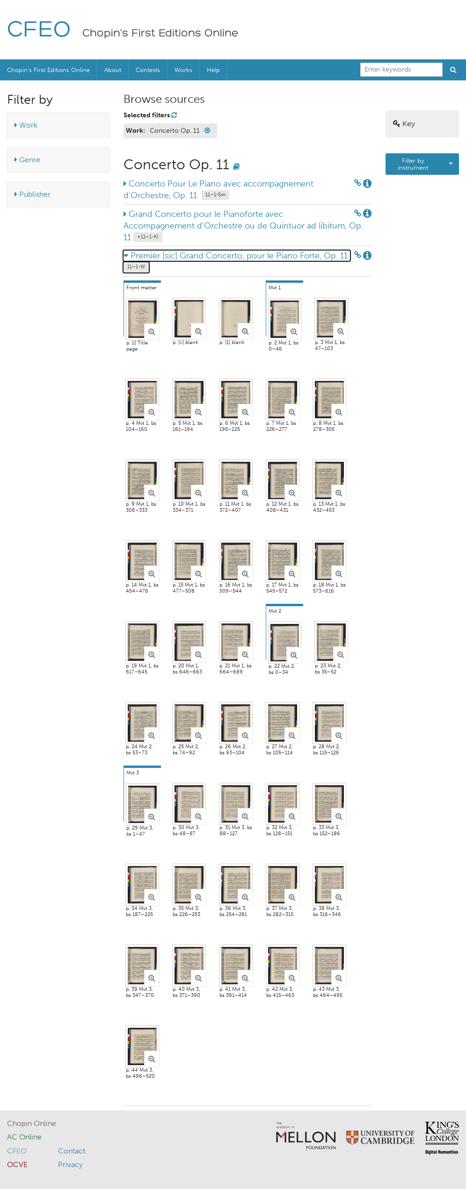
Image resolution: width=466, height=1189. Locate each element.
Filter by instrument (413, 164)
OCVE (17, 1164)
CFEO (39, 31)
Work (26, 125)
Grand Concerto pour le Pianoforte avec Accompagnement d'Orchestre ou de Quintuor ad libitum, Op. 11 (243, 226)
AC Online (24, 1136)
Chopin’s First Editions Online (48, 69)
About (112, 69)
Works (183, 69)
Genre (27, 159)
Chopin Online (31, 1123)
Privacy (70, 1164)
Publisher (33, 194)
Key (404, 123)
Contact (71, 1150)
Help (213, 69)
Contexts (148, 69)
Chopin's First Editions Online (160, 33)
